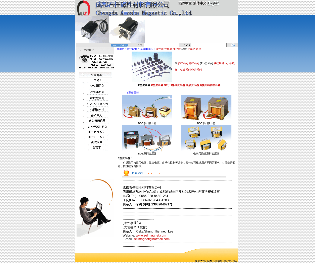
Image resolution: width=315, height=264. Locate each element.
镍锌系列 (183, 63)
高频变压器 (192, 85)
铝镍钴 (191, 49)
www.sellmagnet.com (151, 235)
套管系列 (196, 69)
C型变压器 (157, 85)
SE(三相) (169, 85)
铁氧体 (168, 49)
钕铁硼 (160, 49)
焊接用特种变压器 (209, 85)
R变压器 (180, 85)
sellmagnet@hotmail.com (151, 239)
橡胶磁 (177, 49)
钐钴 (198, 49)
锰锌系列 (194, 63)
